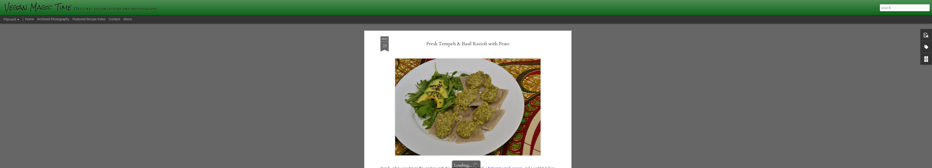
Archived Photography (53, 19)
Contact (114, 19)
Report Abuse (546, 165)
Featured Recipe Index (89, 19)
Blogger (533, 165)
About (127, 19)
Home (29, 19)
